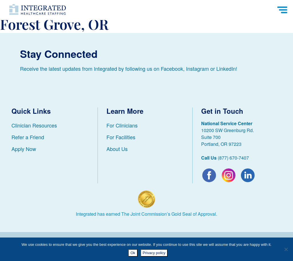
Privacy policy (154, 253)
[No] (286, 249)
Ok (132, 253)
